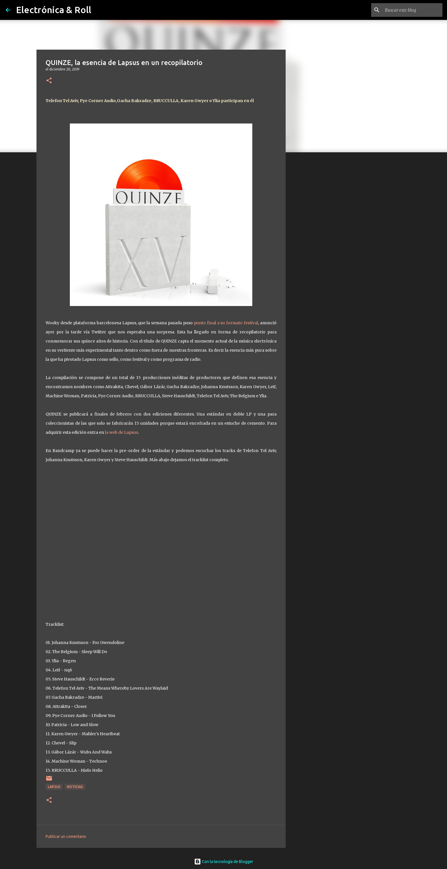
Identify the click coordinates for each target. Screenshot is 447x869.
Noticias (75, 787)
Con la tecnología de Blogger (223, 861)
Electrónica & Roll (53, 10)
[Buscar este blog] (412, 10)
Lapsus (54, 787)
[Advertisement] (314, 246)
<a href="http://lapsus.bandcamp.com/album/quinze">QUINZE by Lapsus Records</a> (161, 540)
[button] (49, 81)
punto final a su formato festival (226, 322)
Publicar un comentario (66, 836)
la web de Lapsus (121, 432)
